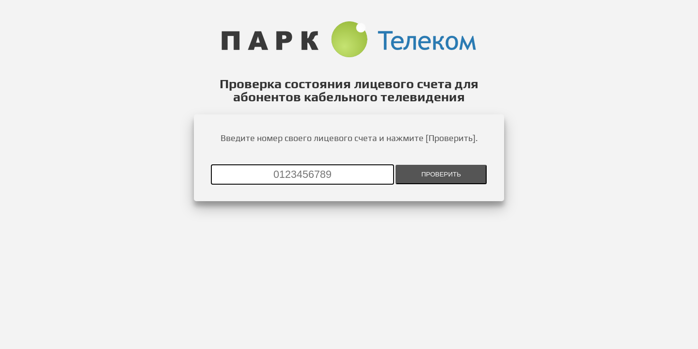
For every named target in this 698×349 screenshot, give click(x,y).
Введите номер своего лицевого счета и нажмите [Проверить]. (349, 138)
